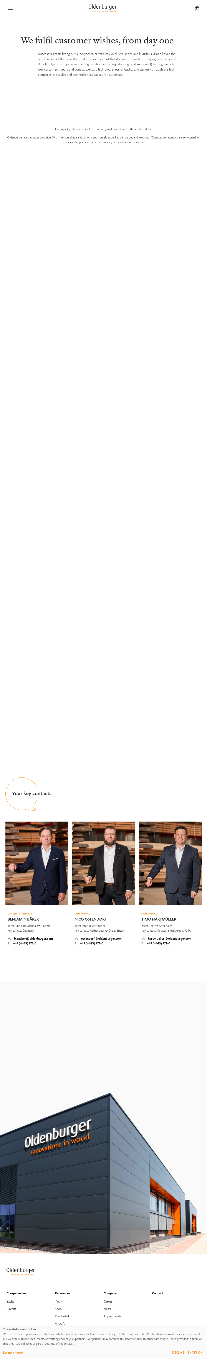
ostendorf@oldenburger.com (101, 939)
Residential (62, 1316)
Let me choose (13, 1352)
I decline (177, 1352)
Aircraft (11, 1309)
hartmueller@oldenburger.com (170, 939)
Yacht (10, 1301)
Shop (58, 1309)
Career (108, 1301)
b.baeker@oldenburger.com (33, 939)
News (107, 1309)
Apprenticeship (113, 1316)
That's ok (195, 1352)
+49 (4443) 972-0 (24, 943)
